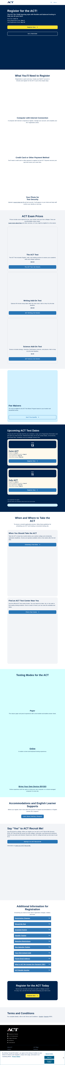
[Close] (63, 1057)
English (41, 1016)
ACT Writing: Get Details (32, 313)
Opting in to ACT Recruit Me (32, 841)
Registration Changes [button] (22, 918)
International (12, 1042)
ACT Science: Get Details (32, 359)
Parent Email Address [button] (22, 958)
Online (32, 749)
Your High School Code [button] (23, 953)
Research (36, 1049)
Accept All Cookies (49, 1061)
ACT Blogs (36, 1047)
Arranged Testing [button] (21, 930)
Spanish (46, 1016)
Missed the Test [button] (20, 924)
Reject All (49, 1057)
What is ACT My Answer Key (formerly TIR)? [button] (30, 964)
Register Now (32, 27)
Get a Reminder (32, 33)
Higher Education (13, 1038)
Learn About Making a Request (32, 816)
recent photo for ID (19, 202)
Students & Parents (13, 1034)
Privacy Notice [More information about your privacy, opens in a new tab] (16, 1056)
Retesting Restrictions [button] (22, 941)
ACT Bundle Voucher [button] (22, 970)
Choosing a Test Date (32, 544)
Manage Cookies (49, 1053)
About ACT (9, 1047)
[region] (32, 1058)
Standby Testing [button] (20, 935)
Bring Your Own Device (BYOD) (32, 786)
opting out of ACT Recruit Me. (23, 845)
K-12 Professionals (13, 1036)
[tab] (32, 918)
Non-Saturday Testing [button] (22, 947)
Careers (9, 1049)
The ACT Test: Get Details (32, 267)
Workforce (11, 1040)
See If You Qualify (32, 417)
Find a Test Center (32, 612)
